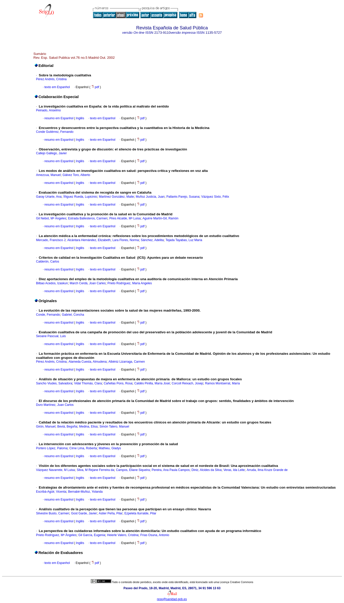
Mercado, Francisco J (51, 240)
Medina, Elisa (88, 426)
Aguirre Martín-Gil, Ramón (160, 218)
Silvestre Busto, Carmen (52, 513)
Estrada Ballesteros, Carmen (87, 218)
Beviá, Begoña (67, 426)
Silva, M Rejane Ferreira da (95, 470)
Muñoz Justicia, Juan (150, 196)
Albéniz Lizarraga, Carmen (127, 361)
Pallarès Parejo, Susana (182, 196)
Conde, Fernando (48, 314)
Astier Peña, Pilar (111, 513)
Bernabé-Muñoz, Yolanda (85, 491)
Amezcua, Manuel (48, 175)
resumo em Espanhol (59, 118)
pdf (95, 87)
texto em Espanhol (57, 87)
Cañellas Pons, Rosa (118, 383)
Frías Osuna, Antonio (154, 535)
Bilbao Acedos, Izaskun (52, 283)
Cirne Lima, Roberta (83, 448)
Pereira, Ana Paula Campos (171, 470)
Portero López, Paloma (52, 448)
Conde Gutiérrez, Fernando (54, 132)
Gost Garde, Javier (84, 513)
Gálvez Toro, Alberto (76, 175)
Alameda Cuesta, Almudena (88, 361)
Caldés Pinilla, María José (152, 383)
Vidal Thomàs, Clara (88, 383)
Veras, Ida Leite (234, 470)
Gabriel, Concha (73, 314)
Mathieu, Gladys (110, 448)
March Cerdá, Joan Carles (87, 283)
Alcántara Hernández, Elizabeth (89, 240)
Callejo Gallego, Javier (51, 153)
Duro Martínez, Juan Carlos (55, 405)
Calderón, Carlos (47, 261)
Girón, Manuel (45, 426)
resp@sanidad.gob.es (172, 599)
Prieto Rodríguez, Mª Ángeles (56, 535)
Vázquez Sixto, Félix (215, 196)
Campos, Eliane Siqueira (133, 470)
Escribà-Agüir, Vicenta (51, 491)
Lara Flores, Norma (125, 240)
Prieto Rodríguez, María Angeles (129, 283)
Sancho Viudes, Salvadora (54, 383)
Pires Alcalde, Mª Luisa (125, 218)
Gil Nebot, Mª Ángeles (51, 218)
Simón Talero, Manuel (114, 426)
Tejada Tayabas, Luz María (184, 240)
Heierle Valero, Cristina (122, 535)
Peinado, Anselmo (48, 110)
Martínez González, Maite (116, 196)
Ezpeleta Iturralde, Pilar (140, 513)
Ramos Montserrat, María (222, 383)
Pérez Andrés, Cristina (51, 79)
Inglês (79, 118)
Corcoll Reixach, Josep (187, 383)
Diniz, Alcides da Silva (206, 470)
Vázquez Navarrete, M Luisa (55, 470)
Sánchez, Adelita (152, 240)
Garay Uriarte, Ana (48, 196)
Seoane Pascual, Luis (51, 336)
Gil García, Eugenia (91, 535)
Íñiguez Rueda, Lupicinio (80, 196)
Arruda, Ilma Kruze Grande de (267, 470)
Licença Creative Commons (236, 582)
